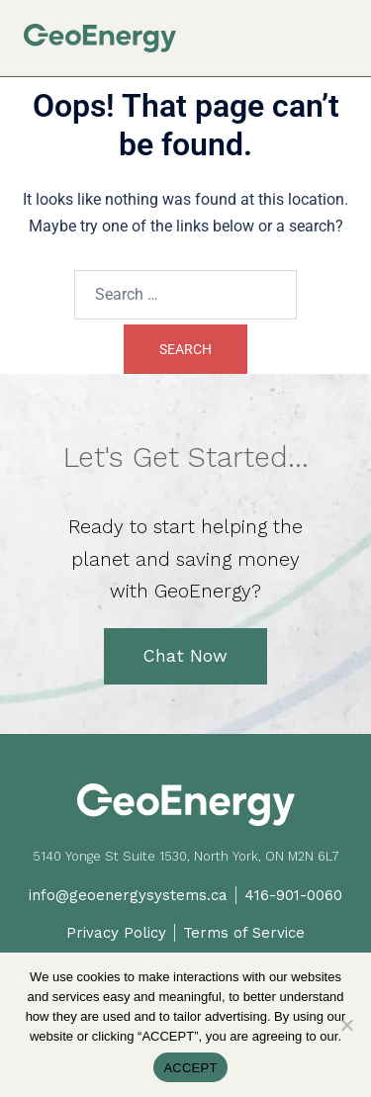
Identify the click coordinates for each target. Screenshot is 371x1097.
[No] (346, 1025)
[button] (339, 31)
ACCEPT (190, 1067)
